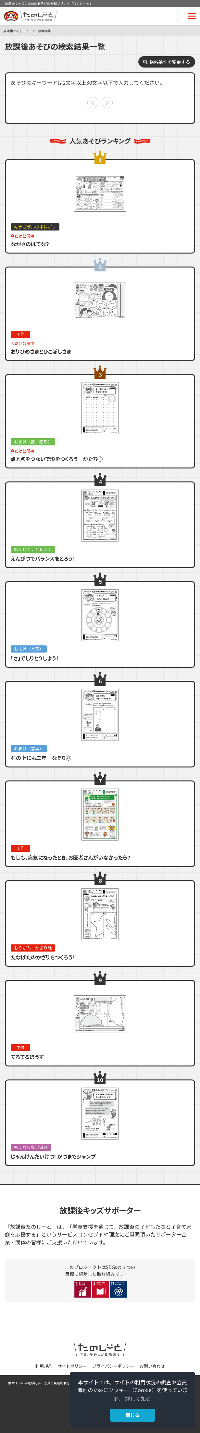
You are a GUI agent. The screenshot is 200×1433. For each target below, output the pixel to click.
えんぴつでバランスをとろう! (42, 558)
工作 (20, 334)
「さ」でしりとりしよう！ (34, 658)
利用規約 (43, 1366)
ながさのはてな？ (30, 244)
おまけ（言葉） (29, 649)
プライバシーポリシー (113, 1366)
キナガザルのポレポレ (35, 227)
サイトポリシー (72, 1366)
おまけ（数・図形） (33, 442)
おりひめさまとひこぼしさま (41, 351)
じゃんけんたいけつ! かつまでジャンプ (53, 1156)
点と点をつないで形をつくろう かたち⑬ (57, 459)
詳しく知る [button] (138, 1398)
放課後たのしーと (16, 30)
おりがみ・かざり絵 (33, 948)
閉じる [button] (132, 1415)
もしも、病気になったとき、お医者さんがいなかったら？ (71, 857)
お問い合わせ (152, 1366)
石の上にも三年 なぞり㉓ (41, 758)
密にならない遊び (31, 1147)
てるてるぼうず (27, 1057)
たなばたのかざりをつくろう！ (43, 957)
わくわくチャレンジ (33, 549)
